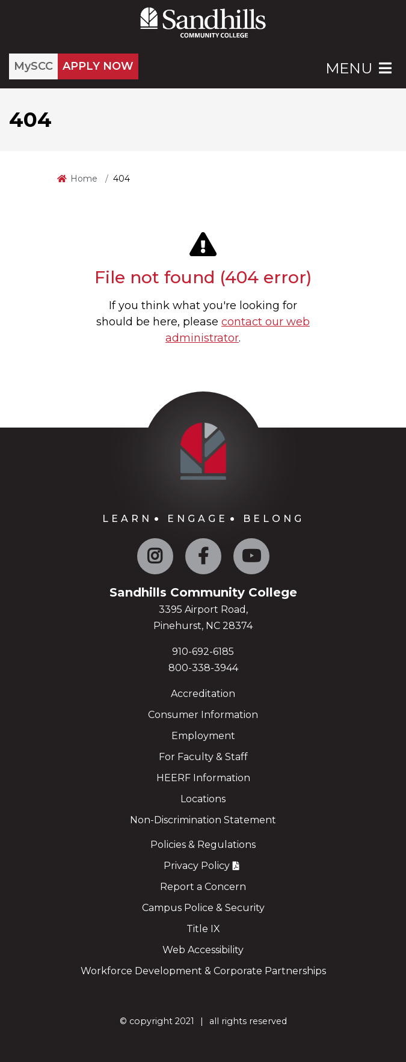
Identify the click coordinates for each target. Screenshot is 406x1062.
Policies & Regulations (203, 844)
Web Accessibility (203, 950)
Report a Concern (203, 886)
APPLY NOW (98, 66)
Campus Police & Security (203, 907)
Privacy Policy (197, 865)
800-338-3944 (203, 668)
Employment (203, 735)
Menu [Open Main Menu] (359, 68)
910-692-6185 (203, 651)
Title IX (203, 929)
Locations (203, 799)
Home (83, 178)
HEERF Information (203, 778)
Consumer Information (203, 714)
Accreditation (203, 693)
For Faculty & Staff (203, 757)
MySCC (33, 66)
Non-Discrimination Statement (203, 820)
